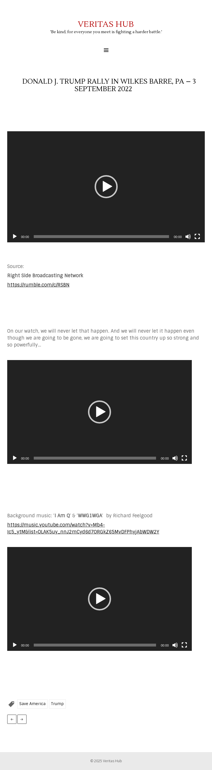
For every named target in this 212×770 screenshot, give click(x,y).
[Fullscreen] (197, 236)
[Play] (15, 236)
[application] (106, 186)
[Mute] (188, 236)
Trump (57, 703)
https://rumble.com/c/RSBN (38, 285)
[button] (106, 186)
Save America (32, 703)
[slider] (101, 236)
